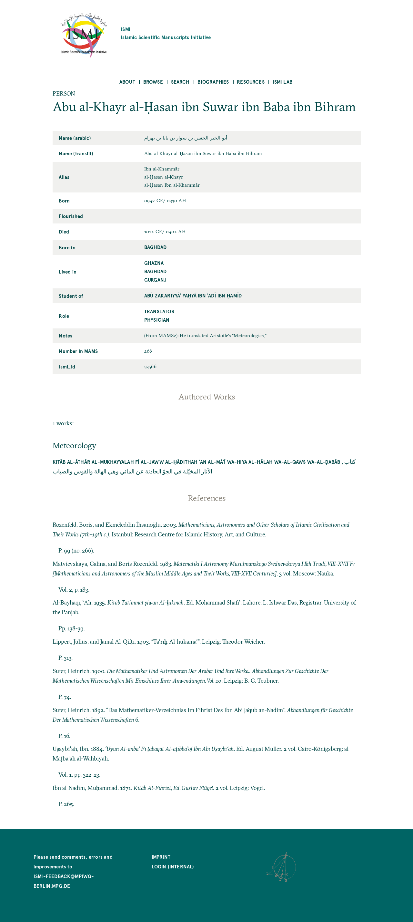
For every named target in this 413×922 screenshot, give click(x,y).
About (127, 81)
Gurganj (155, 279)
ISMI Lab (282, 81)
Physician (157, 319)
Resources (251, 81)
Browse (153, 81)
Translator (159, 311)
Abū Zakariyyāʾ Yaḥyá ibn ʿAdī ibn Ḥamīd (193, 295)
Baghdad (155, 246)
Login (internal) (173, 866)
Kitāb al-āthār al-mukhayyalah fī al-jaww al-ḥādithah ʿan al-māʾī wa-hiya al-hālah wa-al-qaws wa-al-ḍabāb (196, 461)
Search (180, 81)
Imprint (161, 856)
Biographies (213, 81)
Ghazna (154, 262)
